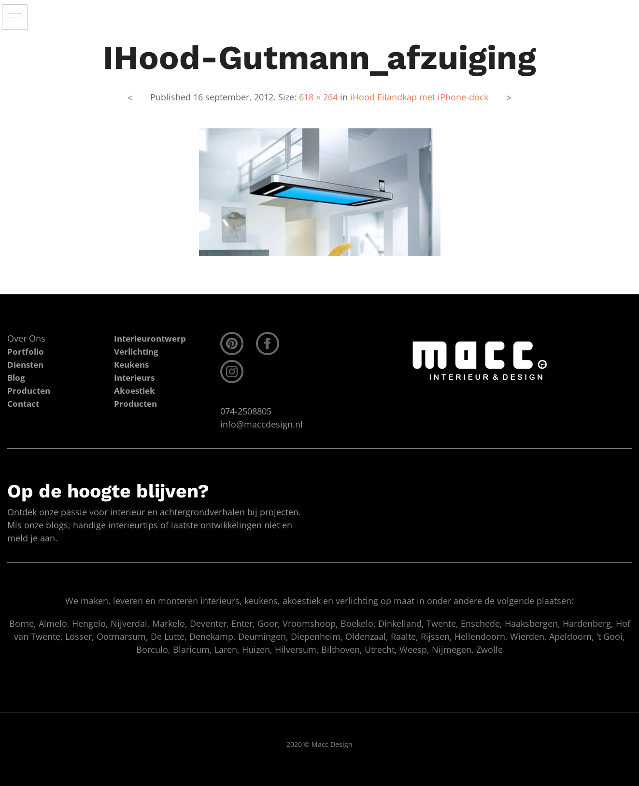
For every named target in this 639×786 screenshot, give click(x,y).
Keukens (133, 364)
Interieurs (136, 377)
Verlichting (138, 351)
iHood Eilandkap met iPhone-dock (419, 97)
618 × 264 (318, 97)
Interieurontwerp (152, 338)
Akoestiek (135, 390)
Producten (136, 403)
